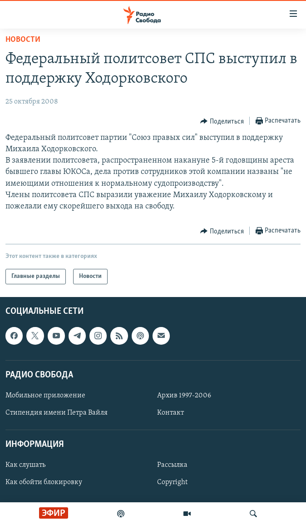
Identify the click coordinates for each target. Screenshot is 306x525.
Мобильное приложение (45, 395)
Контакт (170, 412)
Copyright (172, 482)
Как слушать (25, 465)
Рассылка (172, 465)
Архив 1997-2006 (184, 395)
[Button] (222, 121)
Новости (22, 39)
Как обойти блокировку (43, 482)
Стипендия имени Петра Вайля (56, 412)
